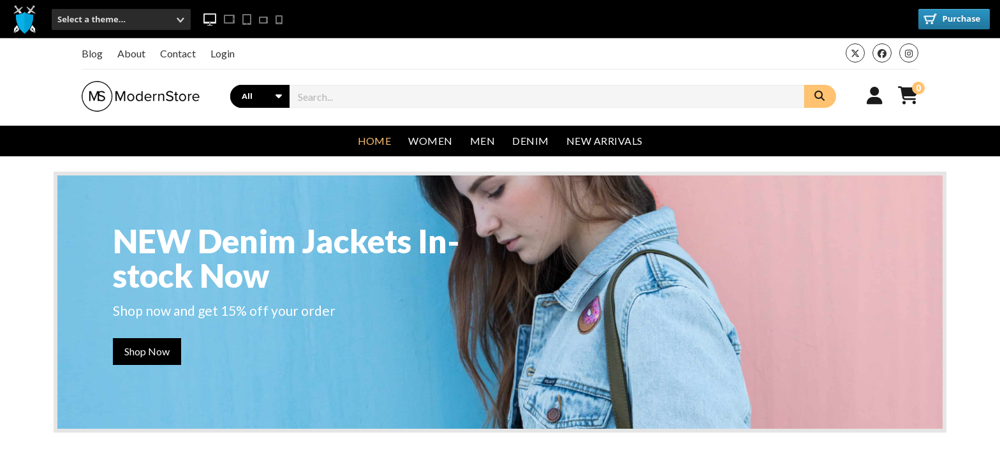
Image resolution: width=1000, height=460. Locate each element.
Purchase (951, 18)
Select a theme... (91, 19)
